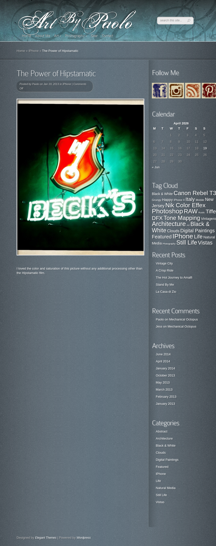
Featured (162, 467)
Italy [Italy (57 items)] (190, 199)
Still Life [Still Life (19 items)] (187, 242)
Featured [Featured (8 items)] (162, 236)
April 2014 (163, 361)
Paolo (35, 84)
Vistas (160, 502)
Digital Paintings (167, 459)
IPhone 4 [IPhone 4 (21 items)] (179, 199)
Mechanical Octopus (183, 319)
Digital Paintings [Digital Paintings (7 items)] (197, 230)
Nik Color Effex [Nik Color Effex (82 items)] (185, 205)
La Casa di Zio (166, 291)
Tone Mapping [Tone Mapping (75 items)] (182, 218)
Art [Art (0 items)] (188, 225)
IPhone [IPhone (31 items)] (183, 236)
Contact (107, 36)
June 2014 (163, 354)
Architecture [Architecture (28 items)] (169, 223)
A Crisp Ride (164, 270)
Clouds (161, 452)
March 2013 (164, 389)
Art (57, 36)
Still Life (161, 495)
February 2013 (166, 396)
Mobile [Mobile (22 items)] (200, 199)
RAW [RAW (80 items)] (190, 211)
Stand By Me (165, 284)
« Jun (156, 167)
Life (158, 481)
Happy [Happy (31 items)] (167, 200)
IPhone (34, 51)
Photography (76, 36)
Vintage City (164, 263)
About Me (42, 36)
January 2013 (165, 403)
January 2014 (165, 368)
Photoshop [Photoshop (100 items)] (167, 211)
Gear (94, 36)
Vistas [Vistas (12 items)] (205, 243)
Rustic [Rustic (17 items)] (201, 212)
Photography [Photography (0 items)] (169, 244)
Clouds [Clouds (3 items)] (173, 231)
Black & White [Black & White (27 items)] (162, 194)
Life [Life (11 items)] (198, 237)
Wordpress (84, 537)
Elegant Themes (45, 537)
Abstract (161, 431)
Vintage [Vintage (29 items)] (207, 219)
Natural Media (166, 488)
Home (26, 36)
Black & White (166, 445)
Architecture (164, 438)
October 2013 (165, 375)
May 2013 (163, 382)
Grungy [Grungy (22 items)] (156, 199)
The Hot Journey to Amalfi (174, 277)
